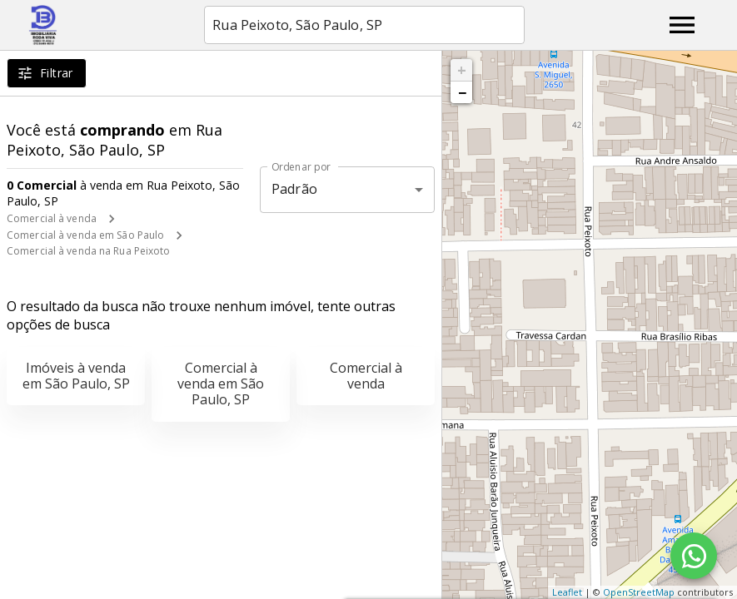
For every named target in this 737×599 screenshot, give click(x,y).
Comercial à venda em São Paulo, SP (220, 383)
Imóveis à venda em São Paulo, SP (76, 376)
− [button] (462, 92)
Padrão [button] (294, 189)
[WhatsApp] (693, 555)
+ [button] (461, 70)
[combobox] (364, 25)
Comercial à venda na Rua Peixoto (89, 251)
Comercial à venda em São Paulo (85, 235)
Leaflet (567, 592)
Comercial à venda (52, 218)
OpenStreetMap (639, 592)
